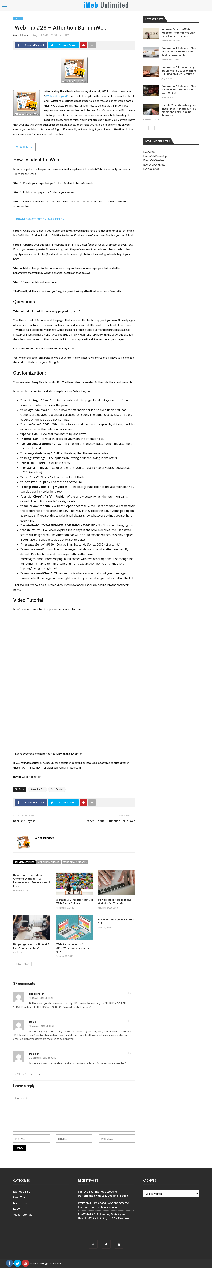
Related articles (24, 862)
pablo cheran (36, 993)
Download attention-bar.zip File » (40, 219)
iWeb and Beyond (56, 96)
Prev (17, 964)
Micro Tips (20, 1203)
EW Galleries (151, 168)
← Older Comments (27, 1074)
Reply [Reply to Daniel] (130, 1021)
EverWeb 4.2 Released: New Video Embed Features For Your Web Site (179, 90)
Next (27, 964)
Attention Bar (38, 789)
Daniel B (34, 1053)
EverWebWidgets (154, 164)
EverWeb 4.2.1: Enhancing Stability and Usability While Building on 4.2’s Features (179, 71)
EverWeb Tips (21, 1191)
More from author (48, 862)
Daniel (33, 1021)
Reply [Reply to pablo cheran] (130, 993)
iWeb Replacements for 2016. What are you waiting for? (73, 948)
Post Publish (57, 789)
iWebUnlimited (21, 35)
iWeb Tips (18, 18)
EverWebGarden (153, 160)
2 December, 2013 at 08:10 (42, 1057)
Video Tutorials (22, 1214)
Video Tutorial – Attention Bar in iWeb (111, 821)
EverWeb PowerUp (155, 156)
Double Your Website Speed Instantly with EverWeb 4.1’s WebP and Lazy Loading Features (179, 110)
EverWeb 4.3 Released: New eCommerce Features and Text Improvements (179, 52)
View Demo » (24, 147)
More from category (75, 862)
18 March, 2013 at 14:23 (41, 997)
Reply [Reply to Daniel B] (130, 1053)
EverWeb (149, 151)
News (16, 1209)
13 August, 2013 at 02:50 (41, 1026)
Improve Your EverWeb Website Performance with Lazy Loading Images (178, 33)
